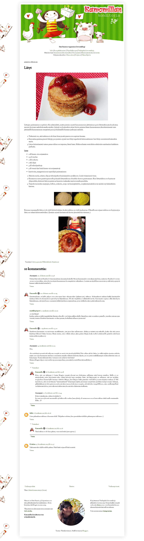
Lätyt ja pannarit (37, 262)
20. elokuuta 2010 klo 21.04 (48, 293)
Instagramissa (107, 511)
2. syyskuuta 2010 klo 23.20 (48, 329)
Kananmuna (58, 53)
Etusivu (71, 486)
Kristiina (32, 444)
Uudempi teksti (30, 486)
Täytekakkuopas (72, 51)
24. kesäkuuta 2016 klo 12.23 (46, 346)
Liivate (97, 53)
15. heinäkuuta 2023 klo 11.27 (45, 444)
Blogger (85, 531)
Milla (31, 413)
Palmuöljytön (86, 55)
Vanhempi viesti (114, 486)
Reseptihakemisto (60, 51)
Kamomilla (33, 293)
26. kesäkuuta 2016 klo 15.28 (55, 372)
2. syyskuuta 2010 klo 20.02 (49, 311)
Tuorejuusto (76, 53)
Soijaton (78, 55)
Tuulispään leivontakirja (86, 51)
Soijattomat (55, 262)
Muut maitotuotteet (87, 53)
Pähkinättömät (46, 262)
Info (51, 51)
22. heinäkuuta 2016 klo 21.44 (52, 393)
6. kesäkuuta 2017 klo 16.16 (42, 413)
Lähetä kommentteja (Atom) (37, 490)
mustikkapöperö (35, 311)
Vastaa (32, 286)
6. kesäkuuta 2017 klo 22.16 (54, 428)
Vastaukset (35, 368)
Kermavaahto (67, 53)
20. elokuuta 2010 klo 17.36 (46, 276)
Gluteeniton (70, 55)
